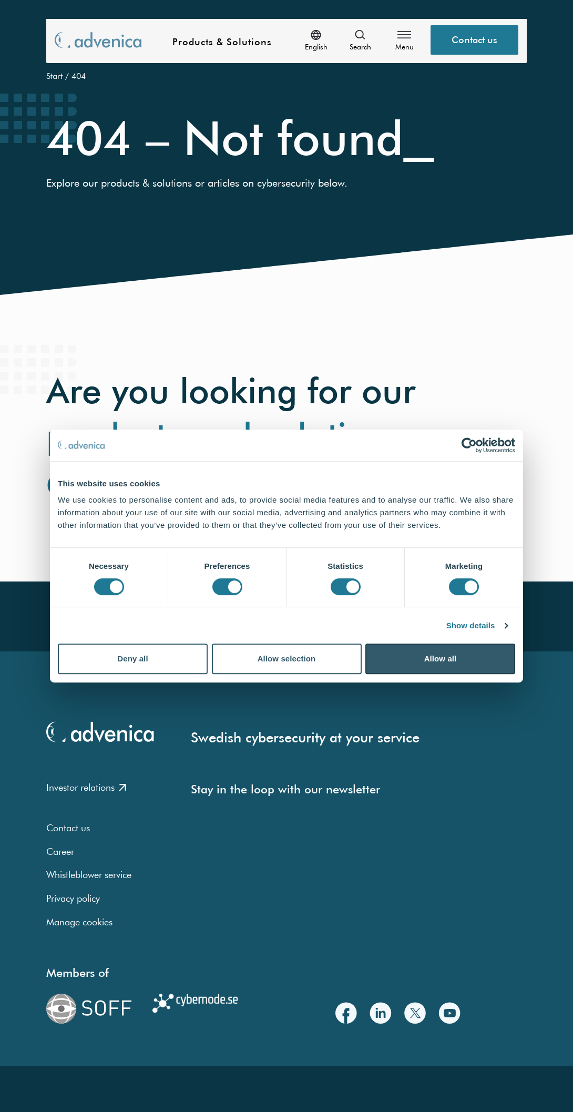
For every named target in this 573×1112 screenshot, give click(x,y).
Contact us (68, 828)
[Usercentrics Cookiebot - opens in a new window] (469, 445)
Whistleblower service (88, 875)
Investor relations (86, 787)
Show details (470, 625)
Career (60, 851)
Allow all (440, 658)
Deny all (132, 658)
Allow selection (287, 658)
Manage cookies (79, 922)
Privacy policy (73, 898)
